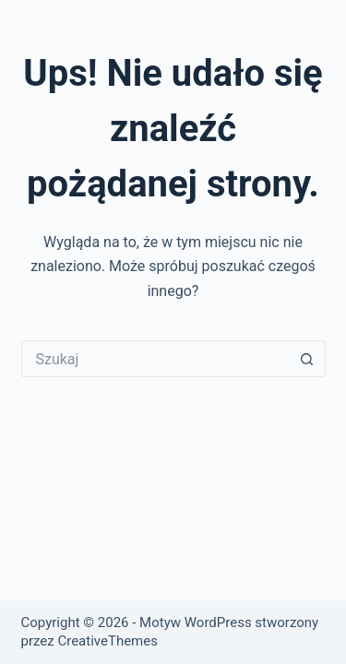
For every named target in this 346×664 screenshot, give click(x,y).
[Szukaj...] (155, 358)
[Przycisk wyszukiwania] (307, 358)
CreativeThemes (107, 641)
